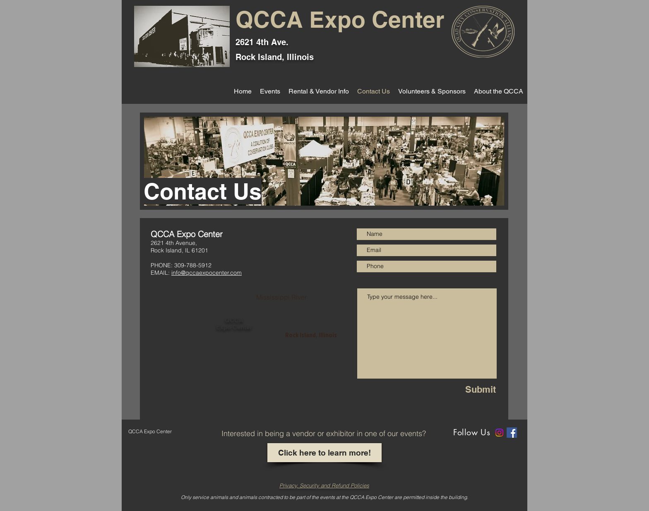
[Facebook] (512, 432)
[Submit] (470, 389)
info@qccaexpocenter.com (206, 272)
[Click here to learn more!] (324, 452)
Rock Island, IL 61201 (179, 250)
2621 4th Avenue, (174, 243)
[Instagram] (499, 432)
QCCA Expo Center (340, 19)
